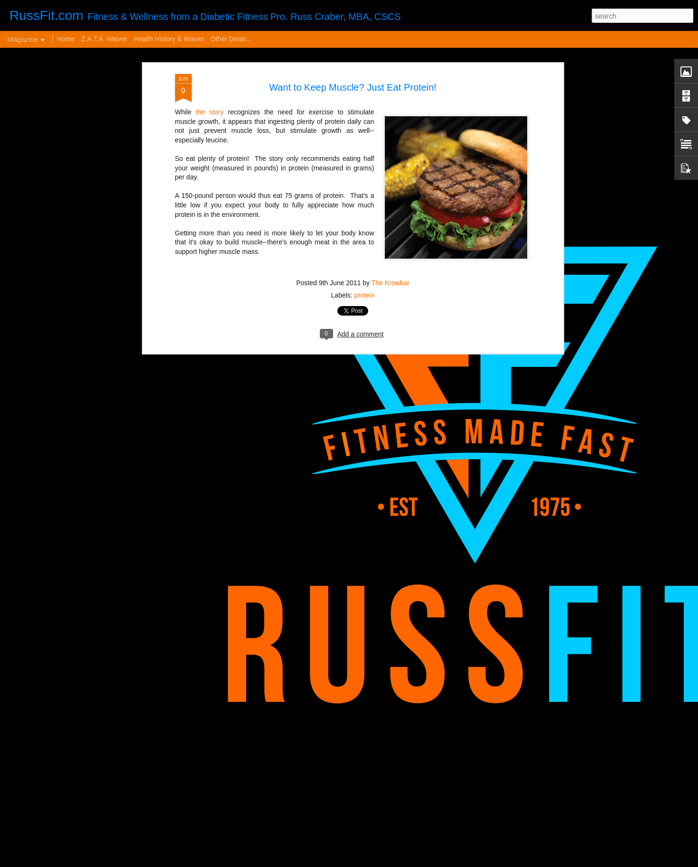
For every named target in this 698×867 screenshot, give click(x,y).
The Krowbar (390, 225)
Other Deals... (231, 39)
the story (208, 55)
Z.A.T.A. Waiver (104, 39)
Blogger (410, 862)
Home (65, 39)
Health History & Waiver (169, 39)
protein (364, 238)
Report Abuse (438, 862)
